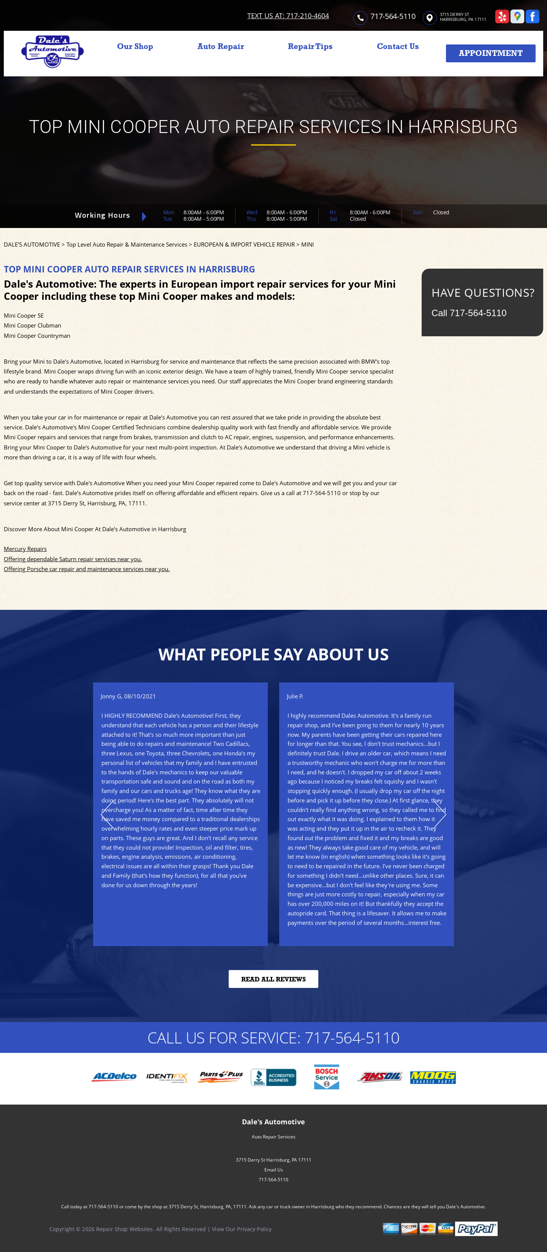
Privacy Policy (254, 1229)
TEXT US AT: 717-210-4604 (288, 15)
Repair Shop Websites (124, 1229)
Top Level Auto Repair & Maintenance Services (126, 244)
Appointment (491, 53)
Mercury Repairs (25, 548)
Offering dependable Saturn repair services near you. (73, 559)
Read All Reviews (273, 979)
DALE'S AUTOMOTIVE (32, 244)
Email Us (273, 1170)
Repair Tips (310, 46)
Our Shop (135, 46)
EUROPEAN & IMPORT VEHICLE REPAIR (244, 244)
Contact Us (398, 46)
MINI (307, 244)
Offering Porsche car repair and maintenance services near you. (87, 569)
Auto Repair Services (274, 1136)
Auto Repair (221, 46)
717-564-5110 (392, 16)
